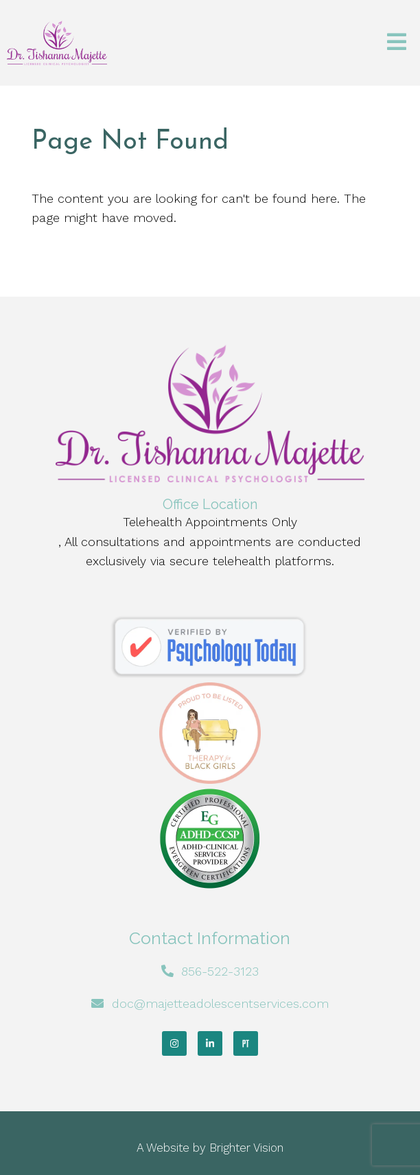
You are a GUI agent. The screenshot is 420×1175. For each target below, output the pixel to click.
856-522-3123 (220, 971)
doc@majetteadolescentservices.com (220, 1003)
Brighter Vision (246, 1147)
